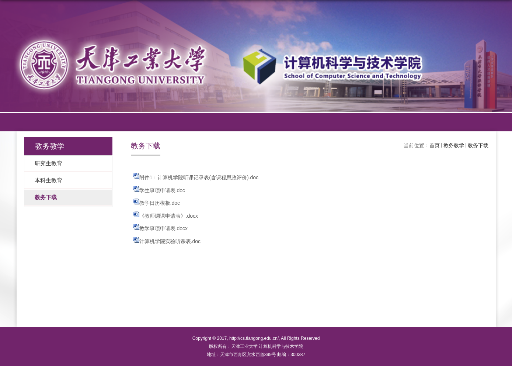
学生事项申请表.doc (162, 190)
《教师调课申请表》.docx (168, 216)
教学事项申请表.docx (163, 228)
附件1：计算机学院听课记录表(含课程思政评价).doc (199, 177)
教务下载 (478, 145)
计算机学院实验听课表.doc (170, 241)
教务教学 (453, 145)
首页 (434, 145)
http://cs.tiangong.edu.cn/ (254, 338)
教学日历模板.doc (159, 203)
